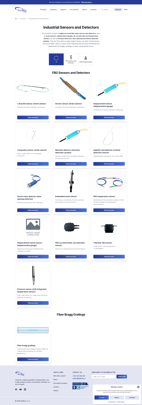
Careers (56, 387)
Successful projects (60, 383)
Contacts (93, 9)
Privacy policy (120, 401)
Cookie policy (112, 401)
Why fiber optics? (59, 376)
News (55, 379)
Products (43, 9)
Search (118, 9)
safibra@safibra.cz (78, 378)
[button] (138, 387)
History (55, 390)
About (84, 9)
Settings (132, 397)
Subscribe (122, 376)
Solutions (53, 9)
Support (63, 9)
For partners (74, 9)
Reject (117, 397)
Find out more (87, 2)
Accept (101, 397)
